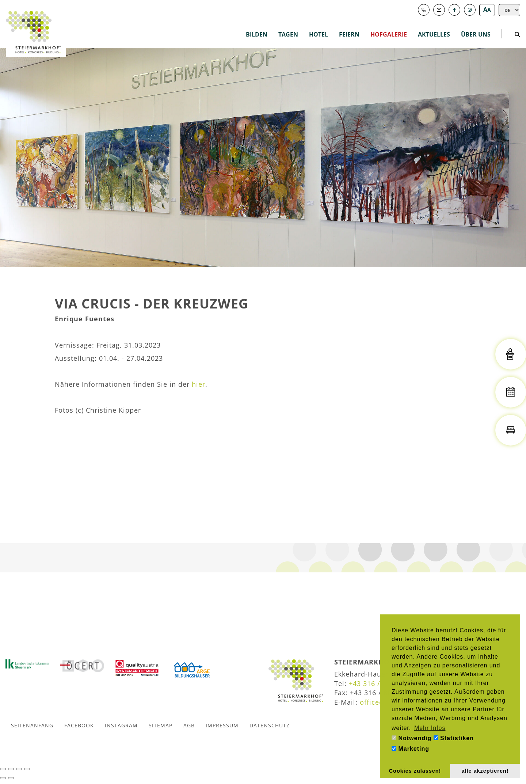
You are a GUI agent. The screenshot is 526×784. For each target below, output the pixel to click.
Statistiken (454, 738)
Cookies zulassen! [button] (415, 771)
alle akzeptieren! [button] (485, 771)
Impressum (222, 725)
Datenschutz (269, 725)
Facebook (79, 725)
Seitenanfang (32, 725)
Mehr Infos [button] (430, 728)
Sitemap (160, 725)
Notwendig (411, 738)
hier (198, 384)
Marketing (410, 749)
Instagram (121, 725)
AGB (189, 725)
